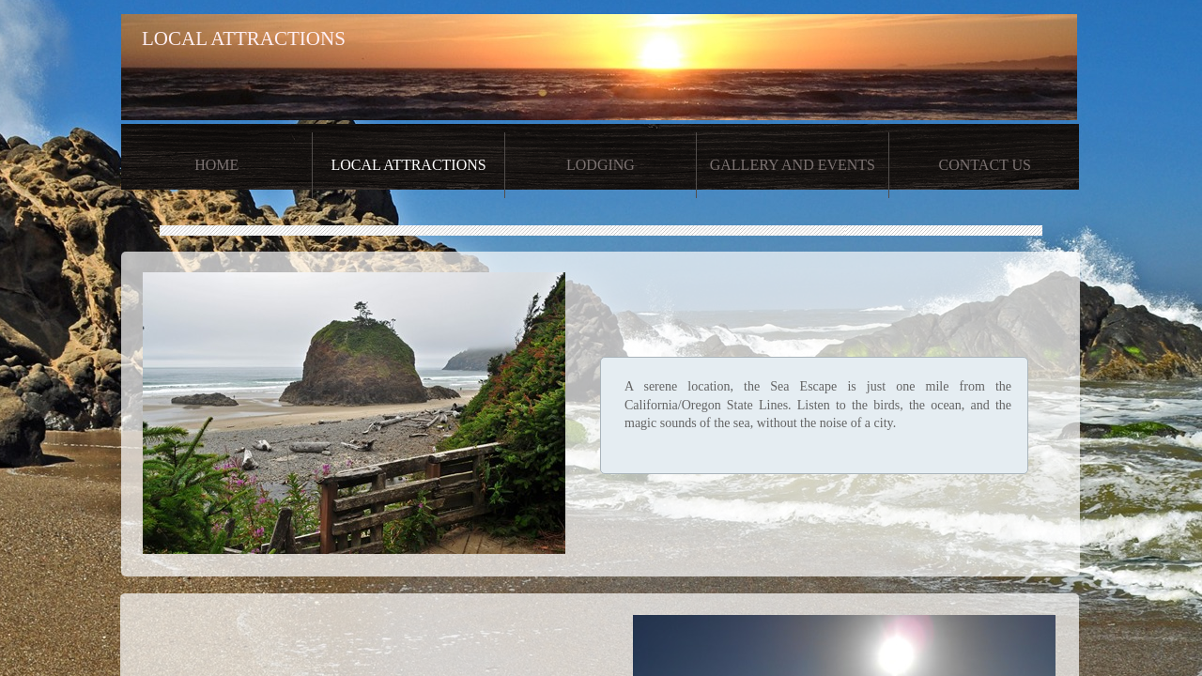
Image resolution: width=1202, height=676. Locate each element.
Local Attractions (408, 165)
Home (216, 165)
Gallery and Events (792, 165)
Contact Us (985, 165)
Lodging (600, 165)
